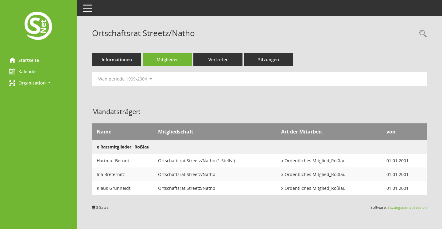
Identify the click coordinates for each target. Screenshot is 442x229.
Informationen (117, 59)
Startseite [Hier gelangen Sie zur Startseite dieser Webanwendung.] (24, 60)
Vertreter (218, 59)
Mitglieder (167, 59)
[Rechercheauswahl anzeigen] (421, 34)
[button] (38, 82)
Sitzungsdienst (407, 207)
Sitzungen (268, 59)
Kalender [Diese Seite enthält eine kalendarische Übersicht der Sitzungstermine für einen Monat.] (23, 71)
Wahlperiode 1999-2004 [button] (125, 79)
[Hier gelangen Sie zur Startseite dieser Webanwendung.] (38, 26)
